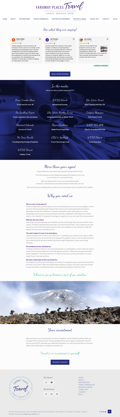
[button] (110, 50)
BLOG (80, 394)
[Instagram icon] (103, 412)
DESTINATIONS (84, 382)
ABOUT (81, 380)
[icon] (105, 412)
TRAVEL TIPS (83, 390)
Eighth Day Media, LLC (32, 414)
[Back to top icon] (109, 411)
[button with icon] (46, 382)
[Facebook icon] (100, 412)
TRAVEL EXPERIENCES (86, 385)
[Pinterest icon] (101, 412)
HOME (80, 378)
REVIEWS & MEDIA (85, 387)
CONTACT (82, 392)
